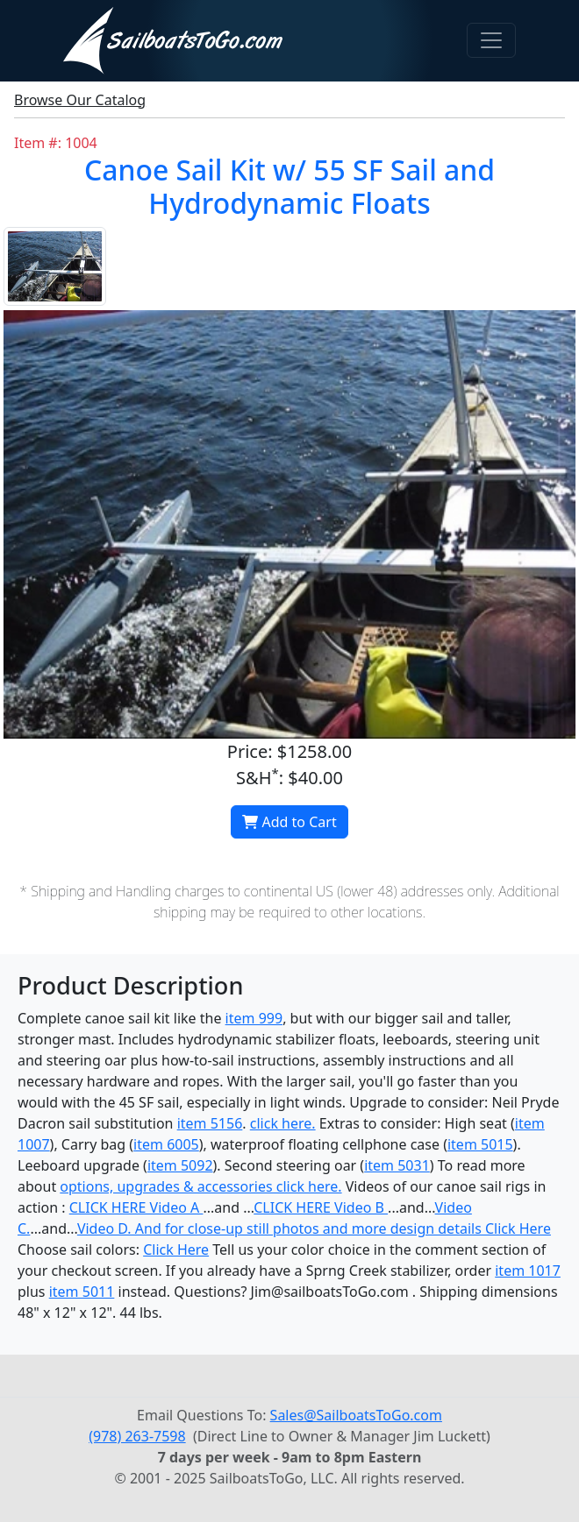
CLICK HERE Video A (136, 1207)
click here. (283, 1123)
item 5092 (180, 1165)
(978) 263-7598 (137, 1436)
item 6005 (166, 1144)
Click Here (518, 1228)
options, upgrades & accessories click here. (200, 1186)
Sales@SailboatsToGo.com (356, 1415)
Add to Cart (289, 822)
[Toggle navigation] (491, 40)
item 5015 (480, 1144)
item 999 (254, 1018)
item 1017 (528, 1270)
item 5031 (397, 1165)
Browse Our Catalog (80, 100)
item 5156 (210, 1123)
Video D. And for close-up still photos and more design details (281, 1228)
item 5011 (82, 1291)
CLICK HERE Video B (321, 1207)
